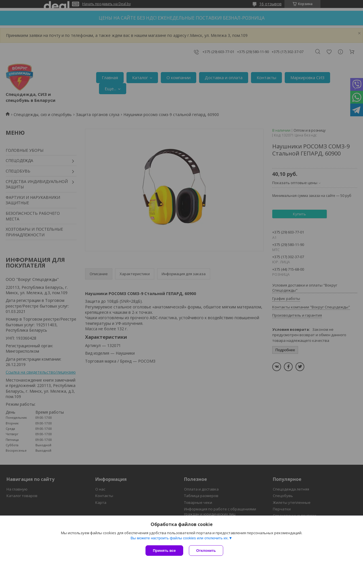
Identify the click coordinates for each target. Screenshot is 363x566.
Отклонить (206, 550)
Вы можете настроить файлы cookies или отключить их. (179, 538)
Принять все (164, 550)
